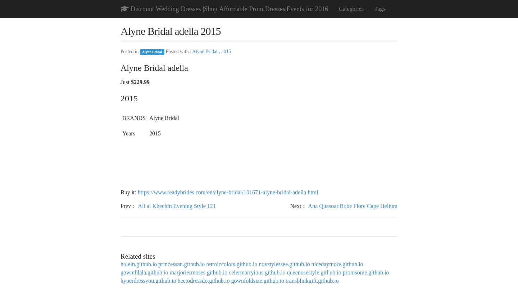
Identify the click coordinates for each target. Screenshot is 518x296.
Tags (379, 9)
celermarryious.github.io (257, 272)
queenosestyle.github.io (314, 272)
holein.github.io (139, 264)
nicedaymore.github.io (337, 264)
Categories (351, 9)
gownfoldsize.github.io (258, 281)
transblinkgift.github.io (312, 281)
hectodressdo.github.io (204, 281)
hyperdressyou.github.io (148, 281)
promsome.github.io (366, 272)
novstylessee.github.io (284, 264)
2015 (226, 51)
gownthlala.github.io (144, 272)
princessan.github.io (181, 264)
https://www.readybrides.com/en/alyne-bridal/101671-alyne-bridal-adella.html (228, 192)
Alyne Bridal (152, 52)
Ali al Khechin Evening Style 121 (176, 206)
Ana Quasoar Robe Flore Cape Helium (352, 206)
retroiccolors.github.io (231, 264)
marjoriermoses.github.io (198, 272)
